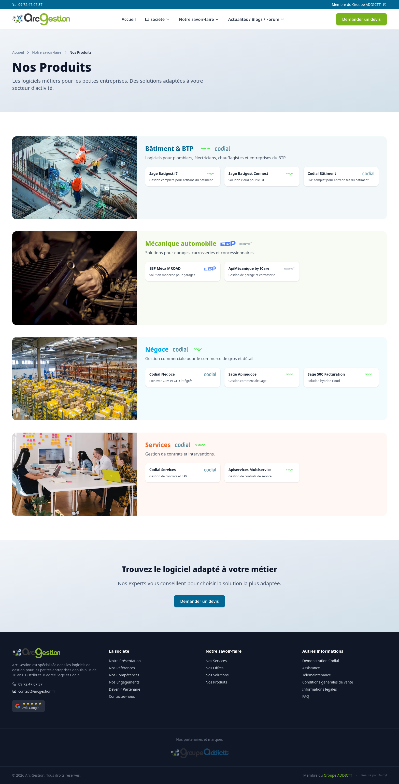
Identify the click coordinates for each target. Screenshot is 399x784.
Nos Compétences (124, 675)
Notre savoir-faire (199, 19)
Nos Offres (214, 667)
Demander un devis (361, 19)
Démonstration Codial (320, 660)
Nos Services (216, 660)
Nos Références (122, 667)
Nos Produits (216, 682)
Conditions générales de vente (327, 682)
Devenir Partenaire (124, 689)
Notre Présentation (125, 660)
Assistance (311, 667)
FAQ (305, 696)
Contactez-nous (122, 696)
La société (157, 19)
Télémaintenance (316, 675)
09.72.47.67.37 (27, 684)
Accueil (129, 19)
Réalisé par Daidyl (374, 775)
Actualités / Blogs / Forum (256, 19)
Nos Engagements (124, 682)
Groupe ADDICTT (338, 775)
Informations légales (319, 689)
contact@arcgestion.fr (33, 691)
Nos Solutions (217, 675)
